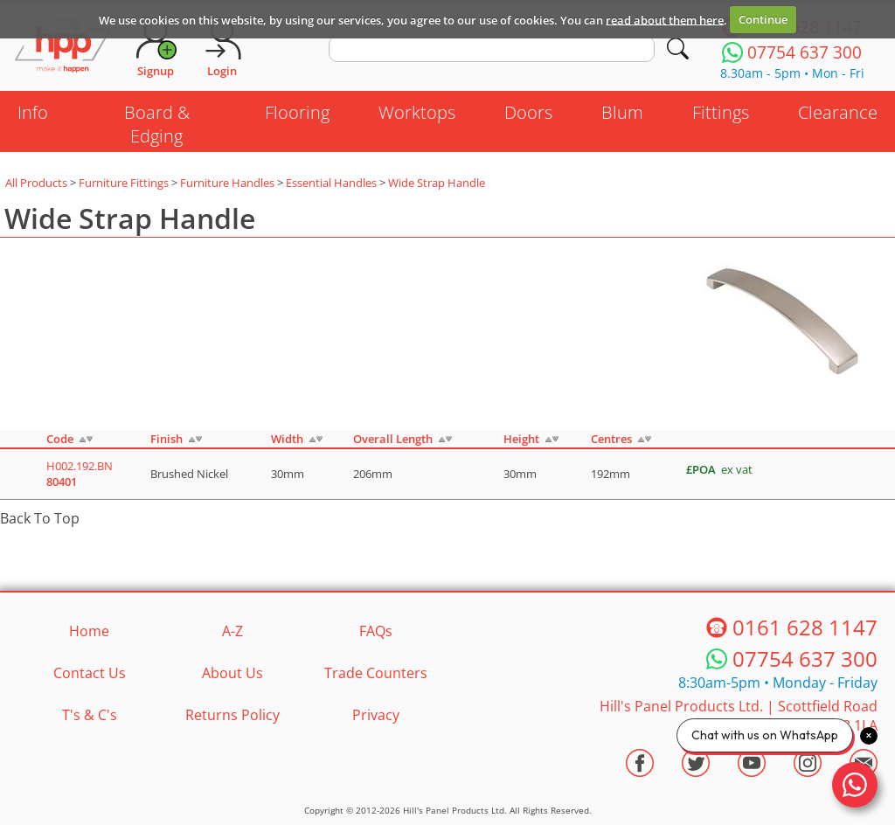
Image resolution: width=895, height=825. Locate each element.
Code (59, 439)
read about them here (665, 19)
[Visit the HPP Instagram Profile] (808, 763)
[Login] (222, 48)
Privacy (375, 714)
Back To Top (40, 518)
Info (32, 112)
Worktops (416, 112)
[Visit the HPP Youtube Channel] (752, 763)
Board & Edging (157, 124)
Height (521, 439)
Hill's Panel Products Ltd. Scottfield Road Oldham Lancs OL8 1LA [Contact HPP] (739, 716)
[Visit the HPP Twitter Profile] (696, 763)
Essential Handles (331, 183)
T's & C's (89, 714)
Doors (528, 112)
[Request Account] (155, 48)
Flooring (297, 112)
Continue (763, 19)
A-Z (232, 631)
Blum (622, 112)
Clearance (838, 112)
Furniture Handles (227, 183)
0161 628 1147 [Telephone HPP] (805, 627)
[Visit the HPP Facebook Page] (640, 763)
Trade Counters (375, 673)
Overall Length (393, 439)
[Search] (678, 48)
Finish (166, 439)
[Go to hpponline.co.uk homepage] (63, 48)
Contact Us (89, 673)
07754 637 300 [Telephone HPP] (805, 658)
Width (287, 439)
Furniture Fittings (124, 183)
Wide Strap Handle (436, 183)
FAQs (375, 631)
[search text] (492, 49)
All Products (36, 183)
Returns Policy (232, 714)
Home (89, 631)
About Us (232, 673)
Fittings (720, 112)
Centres (611, 439)
